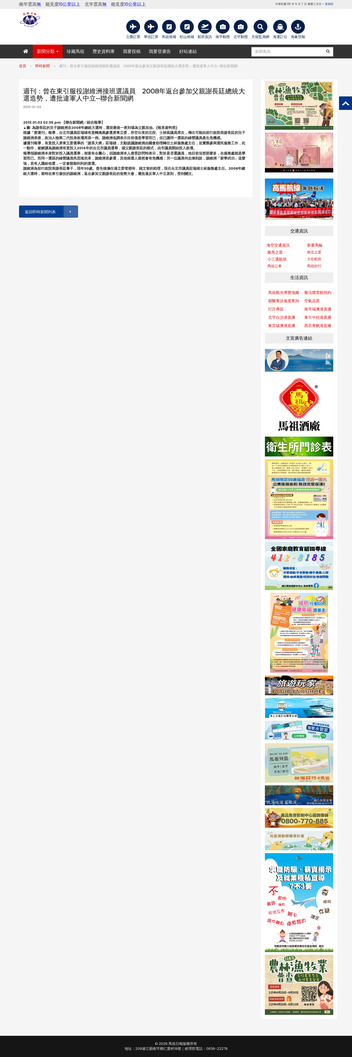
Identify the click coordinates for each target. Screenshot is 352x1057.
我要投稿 (132, 51)
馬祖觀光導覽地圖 (283, 292)
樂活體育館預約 (317, 292)
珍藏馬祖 (75, 51)
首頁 (22, 66)
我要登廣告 (160, 51)
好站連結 (188, 51)
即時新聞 (42, 66)
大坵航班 (314, 259)
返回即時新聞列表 (51, 212)
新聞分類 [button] (47, 51)
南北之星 (314, 252)
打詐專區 (276, 309)
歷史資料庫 (104, 51)
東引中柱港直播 (317, 317)
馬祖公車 (274, 266)
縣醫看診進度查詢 (283, 301)
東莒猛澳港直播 (281, 325)
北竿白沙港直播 (281, 317)
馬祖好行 (314, 266)
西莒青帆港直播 (317, 325)
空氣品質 (312, 301)
